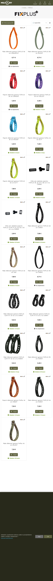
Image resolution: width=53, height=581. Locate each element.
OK (48, 536)
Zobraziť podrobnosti (7, 538)
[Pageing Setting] (50, 23)
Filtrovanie (7, 23)
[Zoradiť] (40, 22)
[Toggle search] (35, 3)
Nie (39, 536)
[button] (40, 3)
